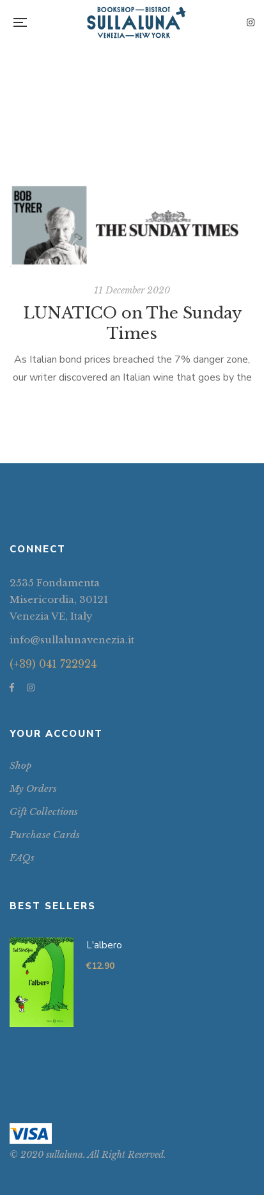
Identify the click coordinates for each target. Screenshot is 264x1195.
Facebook (12, 687)
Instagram (250, 22)
